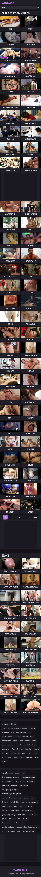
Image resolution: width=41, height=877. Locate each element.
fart (13, 749)
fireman (20, 749)
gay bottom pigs (28, 831)
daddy (27, 741)
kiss (29, 753)
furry (18, 736)
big (3, 781)
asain (34, 741)
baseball (27, 745)
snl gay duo (24, 785)
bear (36, 757)
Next (35, 517)
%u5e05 (5, 724)
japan (16, 757)
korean (13, 753)
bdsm (34, 745)
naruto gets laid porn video (12, 798)
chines (4, 761)
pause (4, 819)
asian (15, 741)
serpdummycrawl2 (28, 777)
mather (4, 810)
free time (5, 785)
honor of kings (27, 810)
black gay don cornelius (10, 777)
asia (9, 757)
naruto (35, 753)
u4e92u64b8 (14, 810)
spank (19, 745)
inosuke (28, 749)
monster (14, 785)
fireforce (5, 802)
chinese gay (6, 741)
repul (26, 798)
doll (19, 819)
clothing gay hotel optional (11, 794)
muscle (36, 749)
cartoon (25, 736)
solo (3, 745)
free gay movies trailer (10, 823)
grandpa (12, 819)
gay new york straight (30, 802)
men (21, 757)
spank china (15, 802)
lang (23, 773)
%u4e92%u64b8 (8, 732)
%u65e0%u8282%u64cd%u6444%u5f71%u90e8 (19, 728)
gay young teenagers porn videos (14, 814)
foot (21, 741)
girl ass (25, 819)
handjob (5, 753)
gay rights (5, 749)
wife (22, 823)
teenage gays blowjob (10, 790)
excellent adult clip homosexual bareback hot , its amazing (19, 827)
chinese (13, 724)
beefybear (28, 806)
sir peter (10, 781)
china (32, 736)
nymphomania (7, 773)
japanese (11, 745)
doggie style (15, 831)
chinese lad (33, 814)
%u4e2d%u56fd (7, 736)
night (32, 798)
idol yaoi (29, 757)
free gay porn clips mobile (25, 781)
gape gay (5, 831)
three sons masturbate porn (12, 806)
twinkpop (21, 753)
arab (3, 757)
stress (17, 773)
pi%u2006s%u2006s (23, 732)
